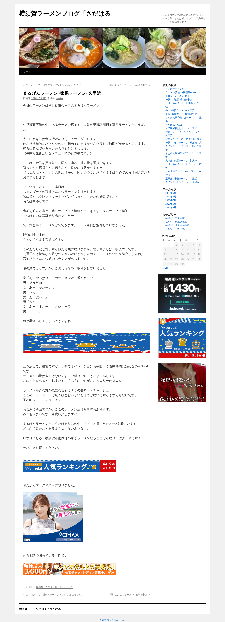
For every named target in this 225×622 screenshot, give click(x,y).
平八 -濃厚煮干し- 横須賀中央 (181, 114)
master (59, 98)
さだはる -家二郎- (174, 124)
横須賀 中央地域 (175, 218)
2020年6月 (170, 203)
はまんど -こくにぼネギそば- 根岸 (183, 139)
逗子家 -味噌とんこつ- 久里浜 (181, 128)
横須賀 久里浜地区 (47, 587)
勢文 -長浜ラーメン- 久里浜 (180, 110)
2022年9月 (170, 196)
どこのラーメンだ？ (176, 88)
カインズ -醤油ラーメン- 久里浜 (182, 182)
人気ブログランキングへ (112, 620)
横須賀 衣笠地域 (175, 228)
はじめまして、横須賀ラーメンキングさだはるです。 (53, 85)
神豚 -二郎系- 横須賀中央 (178, 99)
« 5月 (165, 268)
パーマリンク (65, 587)
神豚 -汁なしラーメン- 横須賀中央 (183, 142)
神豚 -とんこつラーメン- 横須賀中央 (129, 85)
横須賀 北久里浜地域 (177, 225)
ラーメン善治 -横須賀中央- (180, 92)
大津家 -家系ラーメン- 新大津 (181, 160)
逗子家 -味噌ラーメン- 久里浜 (181, 178)
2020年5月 (170, 207)
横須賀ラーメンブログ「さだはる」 (68, 13)
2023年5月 (170, 193)
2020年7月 (170, 200)
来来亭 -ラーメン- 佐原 (177, 96)
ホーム (27, 71)
